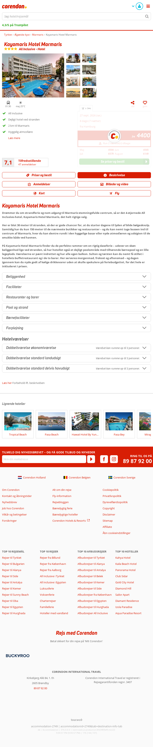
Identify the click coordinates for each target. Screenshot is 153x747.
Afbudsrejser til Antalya (92, 570)
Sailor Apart (122, 594)
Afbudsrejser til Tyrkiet (91, 557)
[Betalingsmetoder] (17, 655)
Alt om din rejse (61, 490)
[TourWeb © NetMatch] (76, 720)
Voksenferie (47, 594)
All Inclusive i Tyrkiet (52, 576)
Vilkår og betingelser (14, 514)
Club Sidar (121, 576)
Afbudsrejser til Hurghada (93, 607)
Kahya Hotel (122, 557)
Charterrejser (48, 601)
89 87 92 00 (137, 461)
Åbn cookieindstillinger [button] (116, 533)
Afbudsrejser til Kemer (91, 582)
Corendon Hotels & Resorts (69, 520)
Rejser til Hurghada (13, 613)
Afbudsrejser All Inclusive (93, 613)
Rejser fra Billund (50, 557)
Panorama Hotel (125, 570)
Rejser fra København (53, 564)
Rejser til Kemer (11, 588)
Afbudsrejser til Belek (90, 576)
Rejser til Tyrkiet (11, 557)
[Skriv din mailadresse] (44, 459)
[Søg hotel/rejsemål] (76, 16)
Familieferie (47, 607)
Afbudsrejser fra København (95, 594)
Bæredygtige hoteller (65, 514)
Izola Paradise (123, 607)
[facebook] (104, 459)
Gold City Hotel (124, 582)
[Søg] (147, 16)
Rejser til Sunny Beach (15, 594)
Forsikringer (9, 520)
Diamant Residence (127, 601)
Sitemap (108, 520)
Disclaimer (109, 514)
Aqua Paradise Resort (128, 613)
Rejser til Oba (10, 601)
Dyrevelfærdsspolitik (115, 502)
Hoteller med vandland (54, 613)
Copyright (109, 508)
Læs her (7, 383)
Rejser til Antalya (12, 582)
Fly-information (61, 496)
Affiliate (107, 527)
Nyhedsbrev (9, 502)
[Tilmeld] (91, 459)
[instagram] (114, 459)
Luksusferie (47, 588)
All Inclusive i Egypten (53, 582)
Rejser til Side (10, 576)
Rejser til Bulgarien (13, 564)
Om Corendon (11, 490)
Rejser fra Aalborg (50, 570)
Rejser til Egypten (12, 607)
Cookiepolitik (111, 490)
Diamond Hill (123, 588)
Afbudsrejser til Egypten (92, 601)
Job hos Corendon (13, 508)
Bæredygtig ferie (62, 508)
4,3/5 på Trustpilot (15, 25)
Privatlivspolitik (112, 496)
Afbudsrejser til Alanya (91, 564)
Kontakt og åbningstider (17, 496)
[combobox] (76, 16)
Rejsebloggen (60, 502)
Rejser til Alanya (11, 570)
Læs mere (14, 138)
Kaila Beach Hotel (126, 564)
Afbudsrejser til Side (90, 588)
